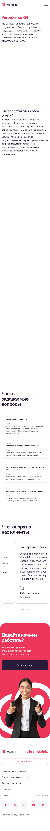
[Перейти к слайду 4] (28, 609)
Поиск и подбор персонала (14, 771)
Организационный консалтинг (15, 777)
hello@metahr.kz (36, 751)
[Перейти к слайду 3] (26, 609)
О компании (7, 789)
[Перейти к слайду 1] (21, 609)
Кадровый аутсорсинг (11, 783)
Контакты (6, 795)
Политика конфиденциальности (16, 815)
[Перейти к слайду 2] (23, 609)
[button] (25, 665)
